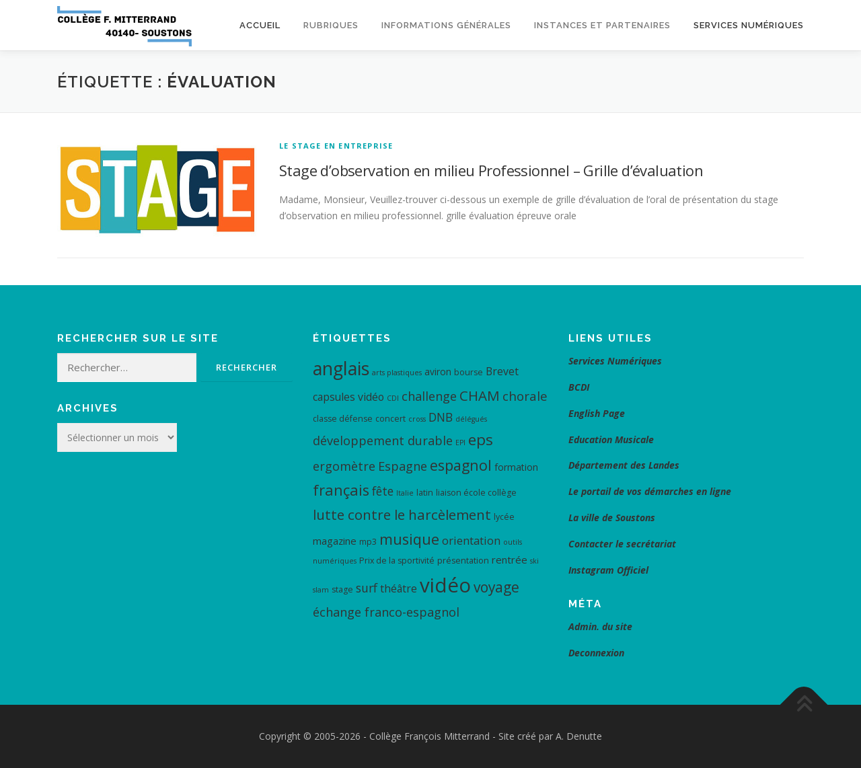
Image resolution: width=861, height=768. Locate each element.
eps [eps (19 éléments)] (480, 439)
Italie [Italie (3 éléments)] (405, 493)
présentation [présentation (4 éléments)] (463, 560)
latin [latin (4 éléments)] (424, 492)
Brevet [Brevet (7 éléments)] (502, 371)
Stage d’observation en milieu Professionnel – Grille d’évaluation (491, 170)
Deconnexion (596, 652)
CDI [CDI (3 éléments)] (393, 398)
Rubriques (331, 25)
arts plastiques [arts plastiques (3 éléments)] (397, 372)
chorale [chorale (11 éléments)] (525, 396)
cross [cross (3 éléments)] (417, 419)
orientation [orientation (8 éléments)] (471, 540)
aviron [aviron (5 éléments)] (437, 371)
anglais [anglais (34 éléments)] (341, 368)
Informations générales (446, 25)
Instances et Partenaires (602, 25)
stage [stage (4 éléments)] (342, 589)
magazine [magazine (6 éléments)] (335, 540)
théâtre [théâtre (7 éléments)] (398, 588)
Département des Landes (623, 465)
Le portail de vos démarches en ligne (649, 491)
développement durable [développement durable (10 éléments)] (383, 440)
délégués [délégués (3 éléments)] (471, 419)
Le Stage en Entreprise (336, 146)
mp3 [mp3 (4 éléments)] (368, 541)
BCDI (578, 387)
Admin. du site (600, 626)
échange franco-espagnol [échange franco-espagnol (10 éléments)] (386, 612)
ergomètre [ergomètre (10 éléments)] (344, 466)
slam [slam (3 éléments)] (321, 589)
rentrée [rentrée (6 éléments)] (509, 559)
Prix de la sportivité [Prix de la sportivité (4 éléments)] (397, 560)
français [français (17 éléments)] (341, 490)
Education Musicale (611, 439)
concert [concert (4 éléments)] (390, 418)
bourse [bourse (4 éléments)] (468, 372)
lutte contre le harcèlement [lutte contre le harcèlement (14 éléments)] (402, 514)
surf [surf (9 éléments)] (366, 588)
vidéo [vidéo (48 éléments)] (445, 585)
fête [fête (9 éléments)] (383, 491)
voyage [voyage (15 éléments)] (496, 587)
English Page (596, 413)
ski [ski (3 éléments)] (534, 561)
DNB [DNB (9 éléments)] (440, 417)
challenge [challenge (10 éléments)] (429, 396)
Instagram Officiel (608, 570)
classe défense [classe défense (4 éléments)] (343, 418)
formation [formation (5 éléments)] (516, 467)
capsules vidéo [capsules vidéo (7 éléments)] (348, 396)
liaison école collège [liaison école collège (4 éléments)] (476, 492)
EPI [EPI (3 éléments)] (460, 442)
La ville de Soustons (611, 517)
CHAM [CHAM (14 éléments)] (479, 395)
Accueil (259, 25)
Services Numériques (749, 25)
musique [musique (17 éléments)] (409, 539)
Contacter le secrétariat (623, 543)
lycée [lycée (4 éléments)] (504, 517)
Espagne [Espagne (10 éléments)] (402, 466)
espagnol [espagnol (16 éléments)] (461, 465)
